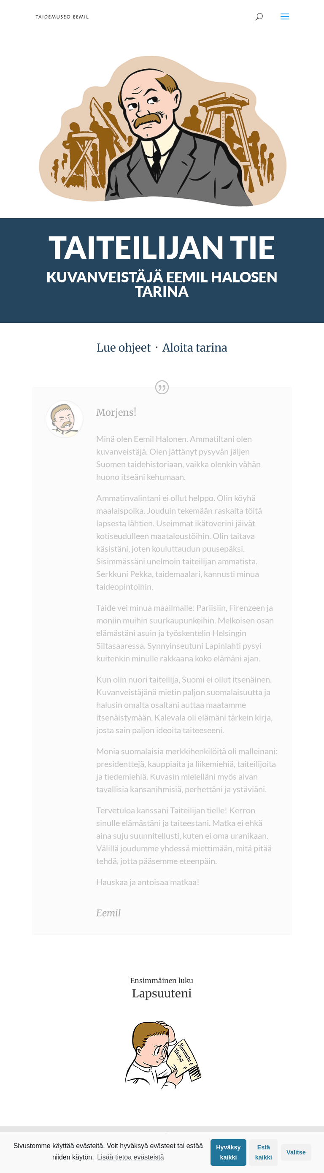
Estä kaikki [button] (263, 1152)
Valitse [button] (296, 1152)
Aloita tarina (194, 348)
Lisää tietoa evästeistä (130, 1157)
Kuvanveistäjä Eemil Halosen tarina (162, 284)
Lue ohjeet (124, 348)
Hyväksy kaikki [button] (228, 1152)
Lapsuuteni (162, 993)
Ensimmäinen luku (161, 980)
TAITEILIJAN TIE (162, 247)
